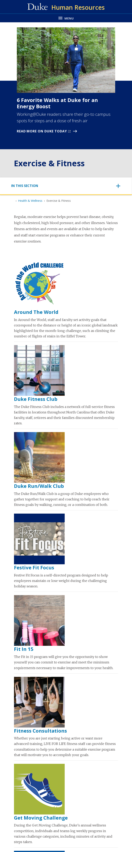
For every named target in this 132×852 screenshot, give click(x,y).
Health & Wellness (30, 201)
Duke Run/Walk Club (39, 486)
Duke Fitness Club (35, 399)
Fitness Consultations (40, 730)
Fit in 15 (23, 649)
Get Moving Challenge (41, 817)
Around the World (36, 312)
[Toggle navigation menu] (66, 18)
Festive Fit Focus (34, 567)
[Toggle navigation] (66, 186)
